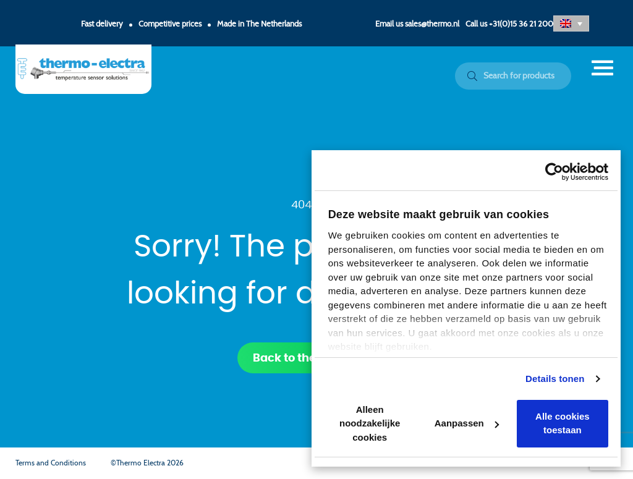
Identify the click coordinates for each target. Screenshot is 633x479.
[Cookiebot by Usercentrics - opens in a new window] (554, 172)
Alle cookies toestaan (562, 423)
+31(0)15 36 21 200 (521, 24)
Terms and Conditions (50, 463)
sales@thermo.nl (432, 24)
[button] (571, 23)
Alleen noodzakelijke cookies (369, 423)
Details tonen (554, 378)
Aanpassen (467, 423)
